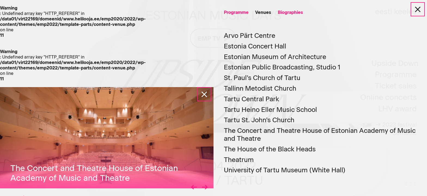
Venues (263, 12)
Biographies (290, 12)
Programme (236, 12)
